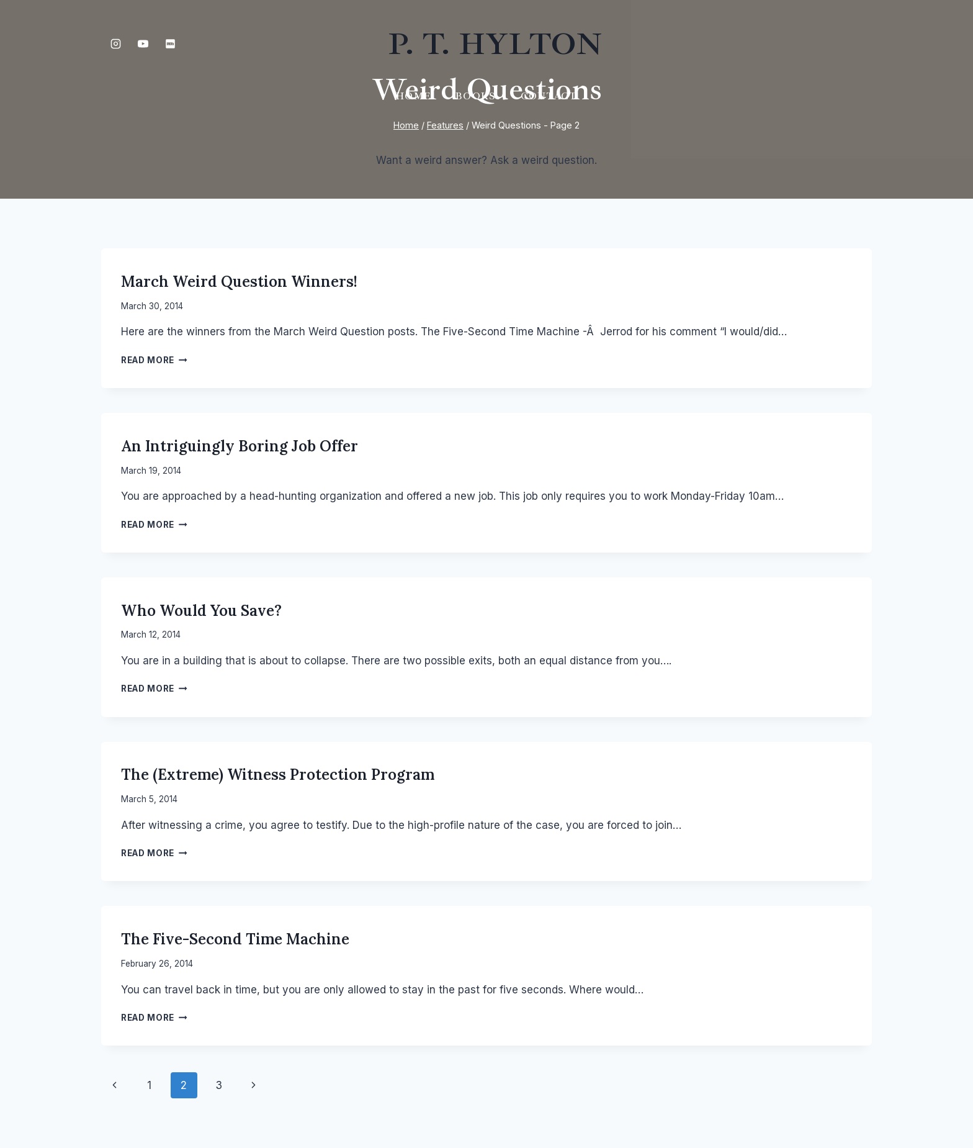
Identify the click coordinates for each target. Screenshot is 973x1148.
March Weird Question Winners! (239, 281)
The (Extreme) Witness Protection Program (277, 774)
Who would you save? (201, 610)
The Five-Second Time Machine (235, 939)
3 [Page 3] (218, 1085)
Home (413, 96)
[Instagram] (115, 43)
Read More (154, 360)
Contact (549, 96)
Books (475, 96)
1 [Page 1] (149, 1085)
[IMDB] (170, 43)
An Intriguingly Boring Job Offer (239, 446)
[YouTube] (142, 43)
